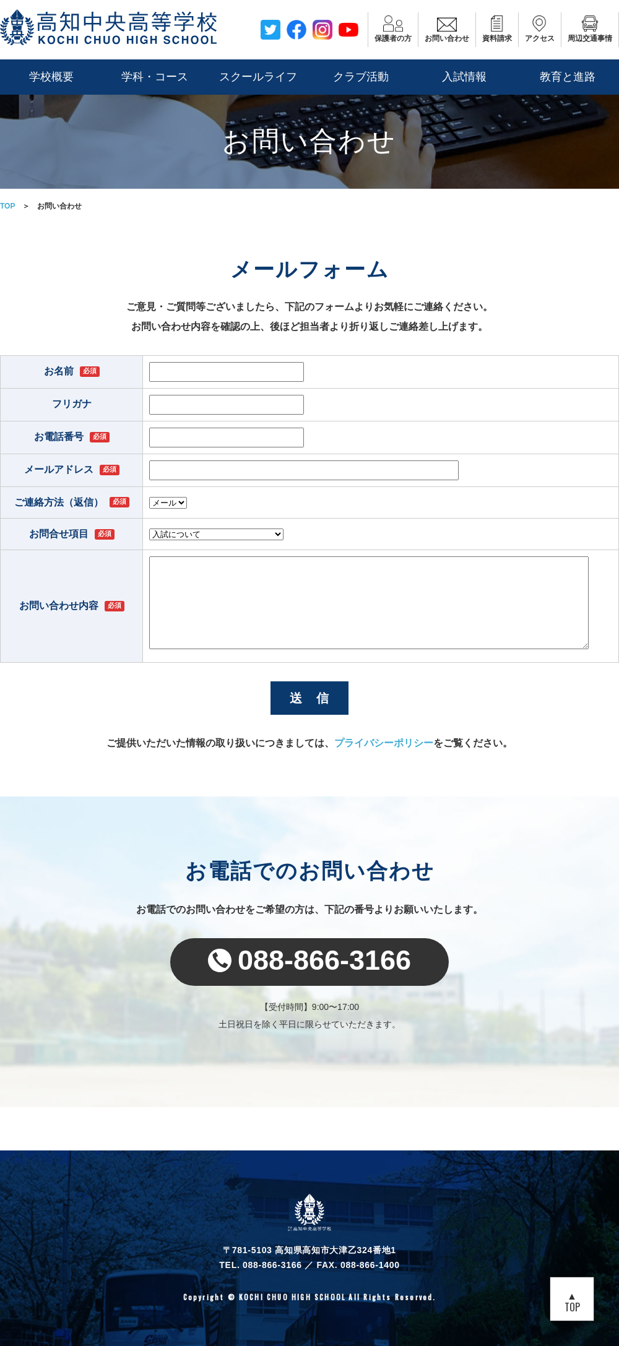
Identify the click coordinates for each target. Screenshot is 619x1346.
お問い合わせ (447, 29)
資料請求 (497, 29)
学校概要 (51, 77)
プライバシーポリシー (383, 743)
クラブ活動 (361, 77)
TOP (7, 206)
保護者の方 (393, 29)
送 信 (310, 698)
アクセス (540, 29)
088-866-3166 (309, 960)
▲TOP (572, 1301)
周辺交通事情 (590, 29)
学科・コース (154, 77)
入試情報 (464, 77)
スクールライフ (258, 77)
